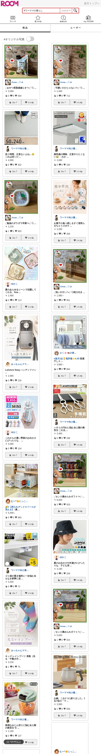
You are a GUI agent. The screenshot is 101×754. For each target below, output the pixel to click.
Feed (12, 18)
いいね (31, 102)
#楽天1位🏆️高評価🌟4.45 (66, 358)
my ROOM (88, 18)
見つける (37, 18)
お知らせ (63, 18)
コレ (15, 102)
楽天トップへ (92, 3)
